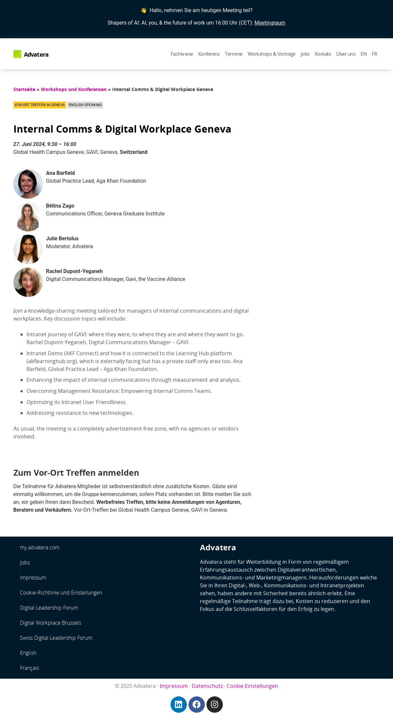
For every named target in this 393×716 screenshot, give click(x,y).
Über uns (345, 53)
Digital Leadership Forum (49, 607)
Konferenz (209, 53)
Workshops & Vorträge (271, 53)
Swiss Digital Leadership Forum (56, 637)
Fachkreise (182, 53)
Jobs (305, 53)
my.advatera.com (40, 547)
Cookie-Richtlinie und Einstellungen (61, 592)
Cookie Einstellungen (252, 685)
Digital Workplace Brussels (50, 622)
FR (374, 53)
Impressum (33, 577)
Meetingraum (270, 23)
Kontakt (323, 53)
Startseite (24, 89)
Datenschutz (207, 685)
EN (363, 53)
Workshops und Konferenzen (74, 89)
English (28, 652)
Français (29, 667)
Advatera (36, 54)
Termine (233, 53)
